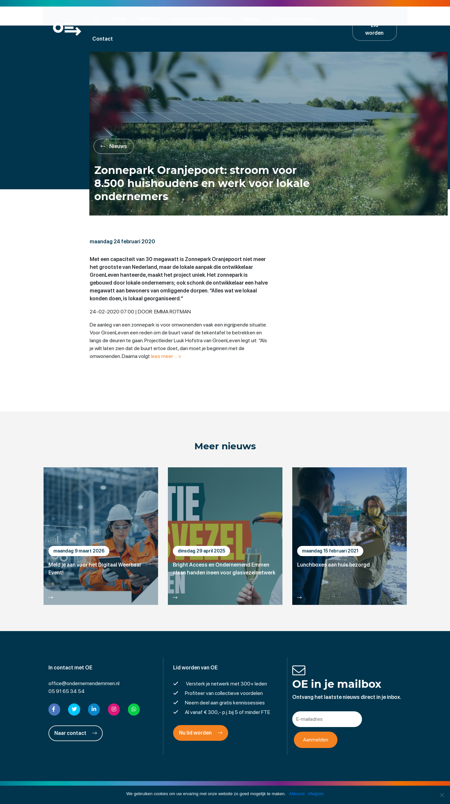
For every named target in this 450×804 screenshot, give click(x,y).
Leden (120, 19)
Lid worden (379, 19)
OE (97, 19)
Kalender (151, 19)
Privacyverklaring (225, 782)
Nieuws (254, 19)
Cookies (275, 782)
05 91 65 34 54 (66, 672)
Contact (340, 19)
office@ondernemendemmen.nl (83, 665)
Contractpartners (296, 19)
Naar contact (75, 714)
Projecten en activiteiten (203, 19)
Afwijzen (316, 793)
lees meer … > (167, 337)
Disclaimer (187, 782)
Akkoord (297, 793)
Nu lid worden (200, 714)
